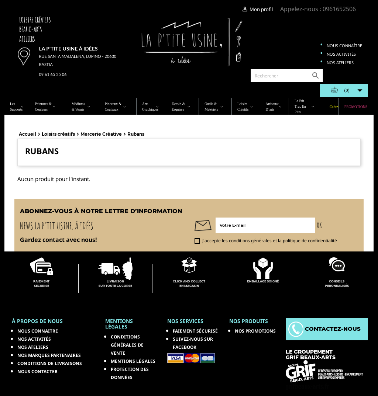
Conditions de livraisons (49, 363)
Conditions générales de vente (127, 345)
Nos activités (341, 54)
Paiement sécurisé (195, 331)
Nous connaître (344, 45)
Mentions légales (133, 361)
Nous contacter (37, 371)
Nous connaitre (37, 331)
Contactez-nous (324, 328)
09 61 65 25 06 (52, 74)
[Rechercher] (287, 75)
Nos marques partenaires (49, 355)
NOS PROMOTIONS (255, 331)
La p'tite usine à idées (68, 48)
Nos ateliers (340, 62)
